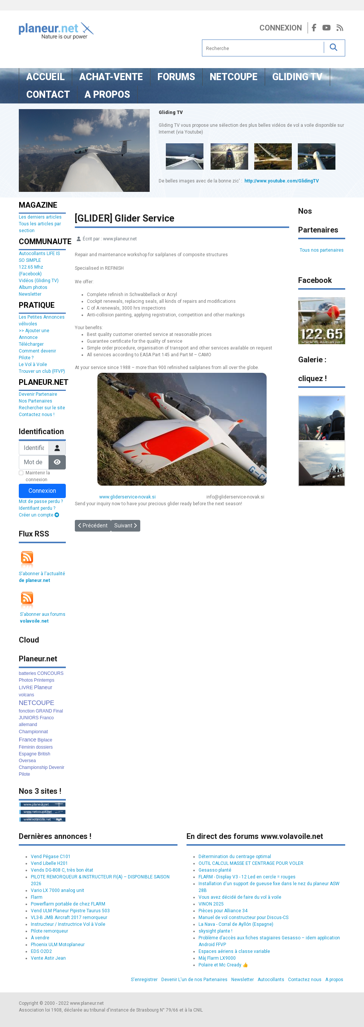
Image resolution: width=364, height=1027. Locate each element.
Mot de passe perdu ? (41, 501)
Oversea (27, 760)
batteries (27, 673)
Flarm (36, 897)
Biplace (45, 740)
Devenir (56, 767)
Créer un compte (39, 515)
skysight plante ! (215, 931)
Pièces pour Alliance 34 (223, 910)
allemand (28, 724)
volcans (26, 694)
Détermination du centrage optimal (235, 856)
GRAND (44, 711)
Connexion (280, 27)
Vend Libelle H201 (49, 863)
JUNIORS (29, 717)
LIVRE (26, 687)
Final (58, 711)
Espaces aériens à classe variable (234, 951)
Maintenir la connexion (38, 476)
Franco (47, 717)
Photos (26, 680)
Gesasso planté (215, 870)
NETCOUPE (36, 702)
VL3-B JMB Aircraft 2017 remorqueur (69, 917)
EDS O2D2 (41, 951)
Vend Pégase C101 (51, 856)
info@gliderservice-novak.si (235, 497)
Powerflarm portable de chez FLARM (68, 904)
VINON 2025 (211, 904)
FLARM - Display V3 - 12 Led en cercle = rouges (247, 877)
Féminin (27, 747)
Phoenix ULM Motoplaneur (58, 944)
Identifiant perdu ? (37, 508)
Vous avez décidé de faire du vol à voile (240, 897)
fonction (27, 711)
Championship (33, 767)
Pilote (24, 774)
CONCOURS (50, 673)
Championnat (33, 731)
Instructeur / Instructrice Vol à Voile (68, 924)
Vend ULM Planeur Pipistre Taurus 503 (70, 910)
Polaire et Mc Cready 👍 (223, 965)
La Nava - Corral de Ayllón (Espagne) (236, 924)
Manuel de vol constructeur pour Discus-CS (243, 917)
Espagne (27, 754)
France (27, 739)
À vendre (40, 937)
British (44, 754)
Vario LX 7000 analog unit (57, 890)
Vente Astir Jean (48, 958)
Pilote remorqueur (49, 931)
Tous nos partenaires (322, 250)
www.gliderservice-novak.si (128, 497)
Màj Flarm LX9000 (217, 958)
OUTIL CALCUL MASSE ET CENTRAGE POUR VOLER (251, 863)
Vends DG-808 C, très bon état (62, 870)
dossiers (44, 747)
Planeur (43, 687)
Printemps (44, 680)
